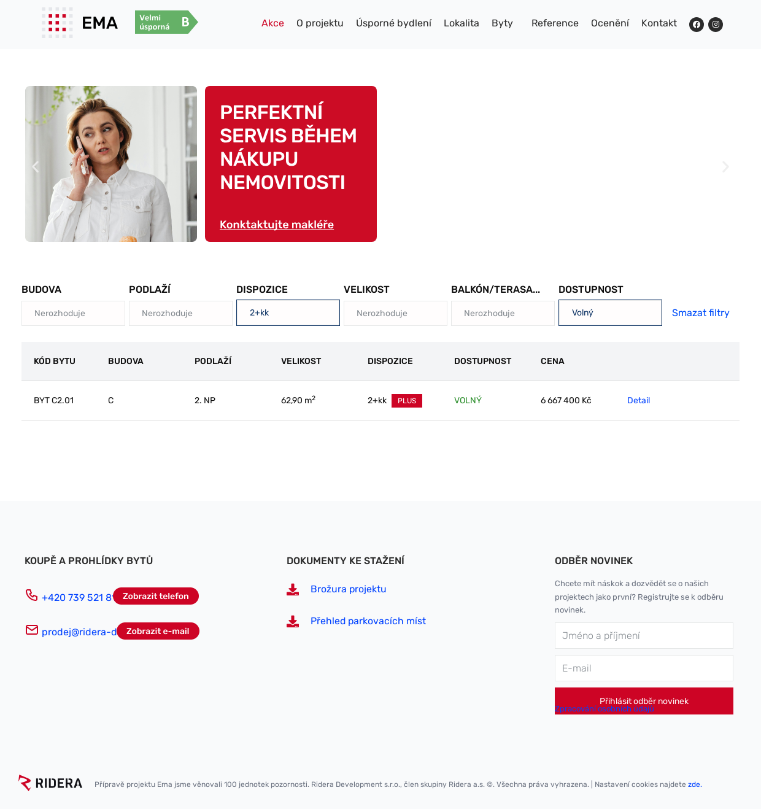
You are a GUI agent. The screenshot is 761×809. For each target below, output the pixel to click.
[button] (35, 166)
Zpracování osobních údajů (604, 708)
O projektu (320, 23)
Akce (272, 23)
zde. (695, 784)
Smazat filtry (701, 313)
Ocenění (610, 23)
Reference (555, 23)
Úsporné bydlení (393, 23)
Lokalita (461, 23)
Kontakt (659, 23)
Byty (502, 23)
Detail (638, 400)
